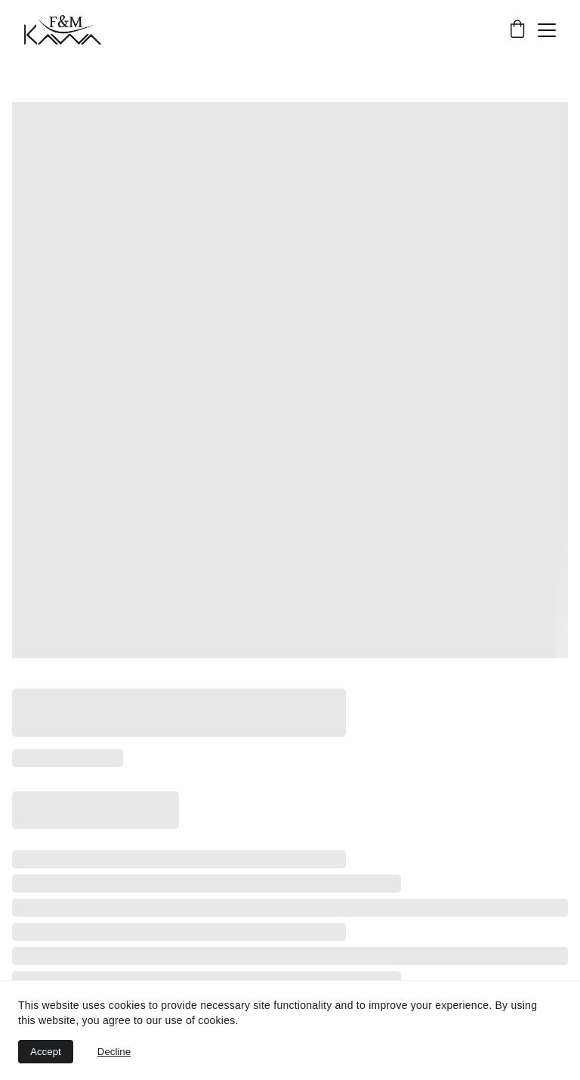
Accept (45, 1051)
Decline (114, 1051)
